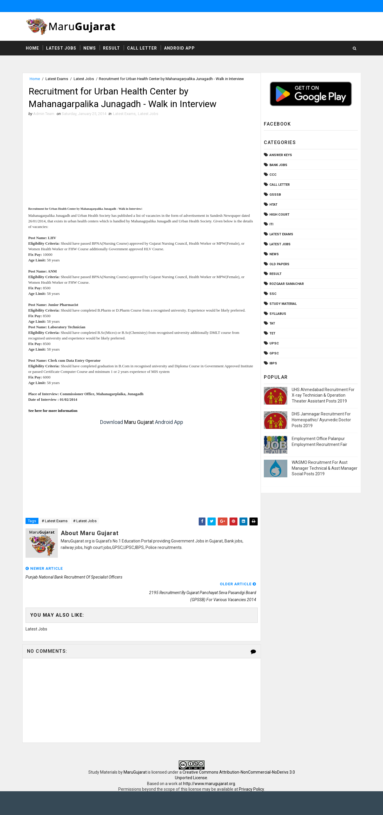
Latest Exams (57, 79)
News (90, 48)
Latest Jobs (62, 48)
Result (112, 48)
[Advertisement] (140, 164)
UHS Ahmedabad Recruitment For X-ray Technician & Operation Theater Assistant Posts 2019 (322, 396)
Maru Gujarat (137, 423)
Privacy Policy (251, 774)
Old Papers (279, 264)
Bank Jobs (278, 165)
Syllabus (277, 314)
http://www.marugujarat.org (209, 769)
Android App (180, 48)
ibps (273, 363)
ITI (271, 224)
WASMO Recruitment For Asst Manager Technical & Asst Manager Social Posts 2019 (324, 468)
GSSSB (275, 195)
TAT (272, 324)
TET (272, 334)
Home (33, 48)
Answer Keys (280, 155)
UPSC (274, 344)
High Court (279, 215)
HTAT (273, 205)
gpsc (274, 354)
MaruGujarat (135, 757)
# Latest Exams (55, 522)
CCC (272, 175)
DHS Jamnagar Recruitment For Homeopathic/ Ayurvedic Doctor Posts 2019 (321, 420)
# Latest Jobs (85, 522)
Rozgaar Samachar (286, 284)
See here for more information (53, 411)
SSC (272, 294)
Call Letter (143, 48)
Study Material (282, 304)
